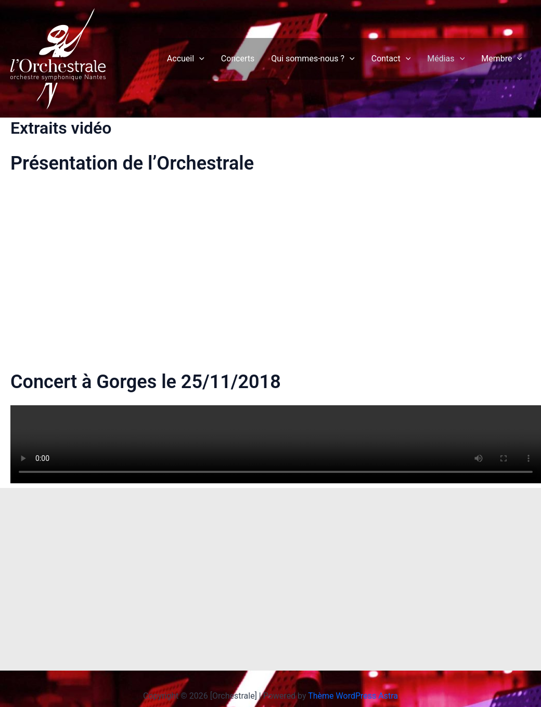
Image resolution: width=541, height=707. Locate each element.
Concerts (238, 58)
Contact (391, 59)
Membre (501, 59)
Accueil (185, 59)
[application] (199, 59)
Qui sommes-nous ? (312, 59)
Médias (446, 59)
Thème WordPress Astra (353, 696)
